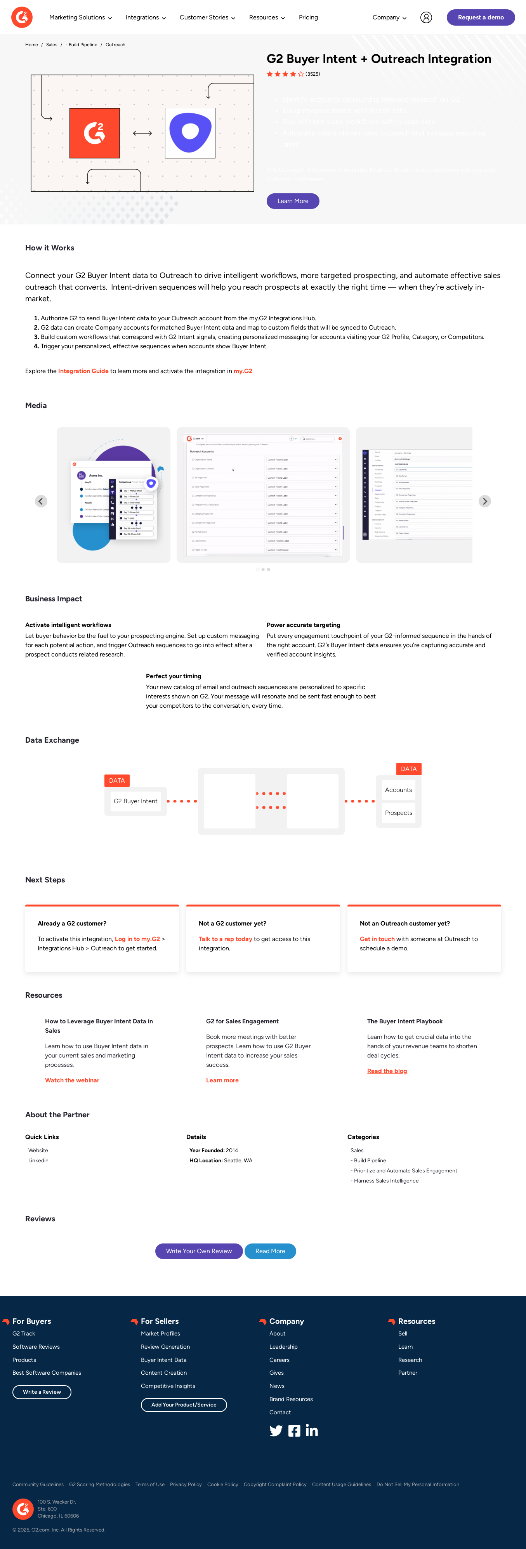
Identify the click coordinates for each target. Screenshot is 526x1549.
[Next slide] (485, 501)
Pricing (308, 17)
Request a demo (481, 17)
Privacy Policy (186, 1484)
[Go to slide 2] (262, 569)
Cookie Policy (222, 1484)
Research (410, 1359)
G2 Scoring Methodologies (99, 1484)
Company (386, 17)
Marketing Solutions (77, 17)
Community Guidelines (38, 1484)
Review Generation (165, 1346)
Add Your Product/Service (184, 1404)
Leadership (283, 1346)
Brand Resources (291, 1399)
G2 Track (23, 1333)
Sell (402, 1333)
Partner (407, 1372)
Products (24, 1359)
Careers (279, 1359)
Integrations (142, 17)
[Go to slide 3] (268, 569)
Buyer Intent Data (164, 1359)
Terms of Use (150, 1484)
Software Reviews (36, 1346)
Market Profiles (160, 1333)
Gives (276, 1372)
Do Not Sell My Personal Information (418, 1484)
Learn (405, 1346)
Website (38, 1150)
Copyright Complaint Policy (275, 1484)
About (277, 1333)
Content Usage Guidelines (341, 1484)
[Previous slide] (41, 501)
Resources (263, 17)
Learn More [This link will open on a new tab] (293, 201)
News (277, 1385)
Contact (280, 1412)
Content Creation (164, 1372)
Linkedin (38, 1160)
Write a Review (42, 1392)
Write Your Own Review (199, 1251)
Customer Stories (204, 17)
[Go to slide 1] (257, 570)
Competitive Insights (168, 1385)
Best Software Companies (46, 1372)
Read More (270, 1251)
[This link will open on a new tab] (101, 1051)
